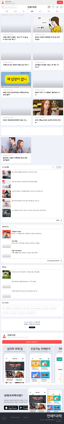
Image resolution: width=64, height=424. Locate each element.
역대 (59, 167)
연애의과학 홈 (4, 15)
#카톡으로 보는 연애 (8, 34)
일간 (53, 167)
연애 (11, 15)
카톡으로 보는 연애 (19, 15)
